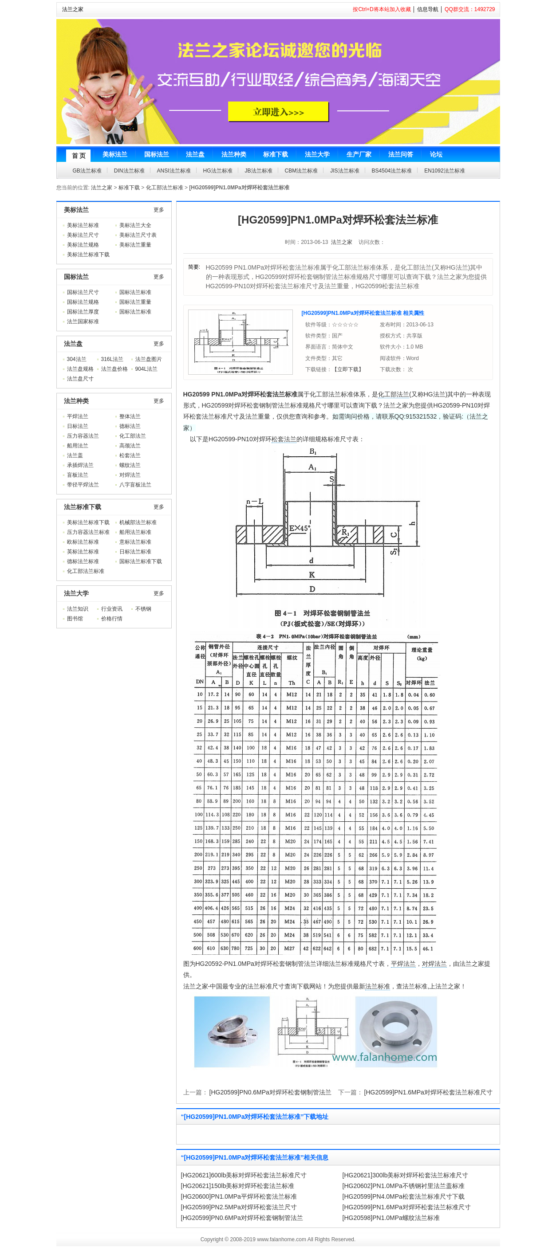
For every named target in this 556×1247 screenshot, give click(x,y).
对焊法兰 (130, 475)
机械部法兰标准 (138, 522)
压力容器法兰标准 (88, 532)
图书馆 (75, 619)
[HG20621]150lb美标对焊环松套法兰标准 (238, 1185)
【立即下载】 (348, 369)
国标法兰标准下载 (140, 561)
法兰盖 (75, 455)
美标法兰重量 (135, 245)
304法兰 (77, 359)
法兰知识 (77, 609)
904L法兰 (146, 369)
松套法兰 (130, 455)
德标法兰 (130, 426)
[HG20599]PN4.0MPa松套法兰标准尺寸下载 (404, 1196)
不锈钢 (143, 609)
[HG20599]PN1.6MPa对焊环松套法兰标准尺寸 (428, 1092)
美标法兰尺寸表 (138, 235)
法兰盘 (73, 343)
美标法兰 (76, 209)
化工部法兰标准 (164, 187)
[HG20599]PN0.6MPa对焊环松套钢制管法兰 (270, 1092)
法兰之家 (72, 9)
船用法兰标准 (135, 532)
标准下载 (129, 187)
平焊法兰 (77, 416)
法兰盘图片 (148, 359)
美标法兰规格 (83, 245)
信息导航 (427, 9)
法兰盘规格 (80, 369)
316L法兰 (112, 359)
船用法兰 (77, 446)
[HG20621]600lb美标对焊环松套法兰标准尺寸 (244, 1175)
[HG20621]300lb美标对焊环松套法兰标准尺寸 (406, 1175)
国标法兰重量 (135, 302)
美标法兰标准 (83, 225)
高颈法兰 (130, 446)
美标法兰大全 (135, 225)
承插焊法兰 (80, 465)
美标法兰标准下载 (88, 254)
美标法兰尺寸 (83, 235)
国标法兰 (76, 276)
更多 (159, 210)
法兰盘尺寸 (80, 379)
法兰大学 (76, 593)
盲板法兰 (77, 475)
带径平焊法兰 (83, 485)
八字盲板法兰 (135, 485)
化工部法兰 (132, 436)
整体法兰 (130, 416)
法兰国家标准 (83, 321)
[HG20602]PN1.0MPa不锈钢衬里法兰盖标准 (404, 1185)
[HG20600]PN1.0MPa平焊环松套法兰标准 (239, 1196)
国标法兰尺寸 (83, 292)
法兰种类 (76, 400)
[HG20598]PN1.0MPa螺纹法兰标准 (391, 1217)
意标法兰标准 (135, 542)
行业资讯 (111, 609)
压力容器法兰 (83, 436)
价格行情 (111, 619)
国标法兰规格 (83, 302)
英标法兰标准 (83, 552)
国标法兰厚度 (83, 312)
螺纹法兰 (130, 465)
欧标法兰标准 (83, 542)
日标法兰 (77, 426)
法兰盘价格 (114, 369)
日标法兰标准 (135, 552)
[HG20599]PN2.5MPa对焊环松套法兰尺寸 (239, 1207)
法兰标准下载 (82, 506)
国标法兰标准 (135, 292)
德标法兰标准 (83, 561)
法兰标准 (377, 986)
